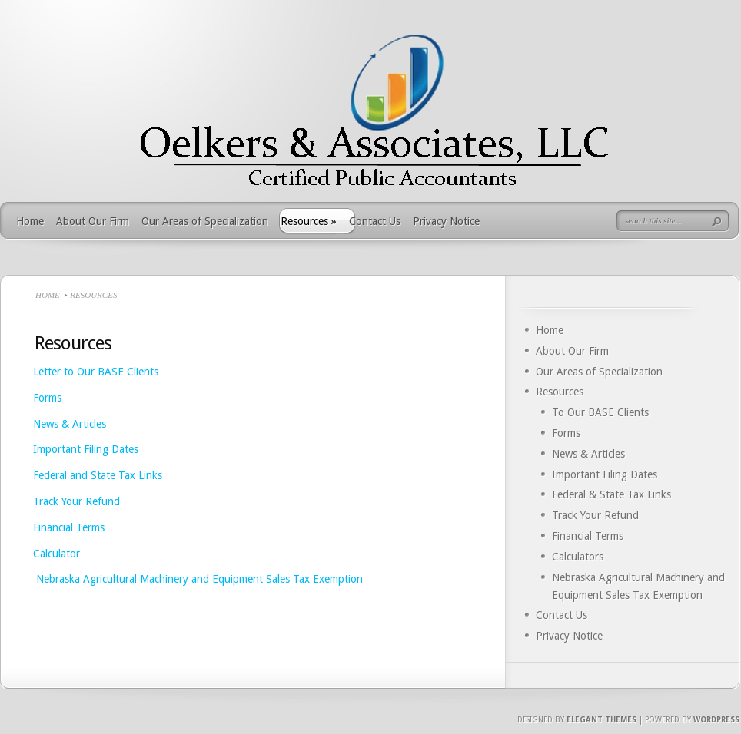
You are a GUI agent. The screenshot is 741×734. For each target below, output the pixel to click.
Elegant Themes (601, 720)
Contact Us (374, 221)
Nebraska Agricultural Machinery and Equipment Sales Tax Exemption (198, 579)
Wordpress (716, 720)
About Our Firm (92, 221)
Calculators (577, 556)
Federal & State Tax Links (611, 494)
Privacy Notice (446, 221)
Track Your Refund (76, 501)
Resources (309, 221)
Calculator (58, 553)
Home (30, 221)
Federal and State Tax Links (97, 475)
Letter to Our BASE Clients (95, 371)
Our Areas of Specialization (204, 221)
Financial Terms (69, 527)
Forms (47, 398)
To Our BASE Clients (600, 412)
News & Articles (69, 424)
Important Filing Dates (85, 449)
